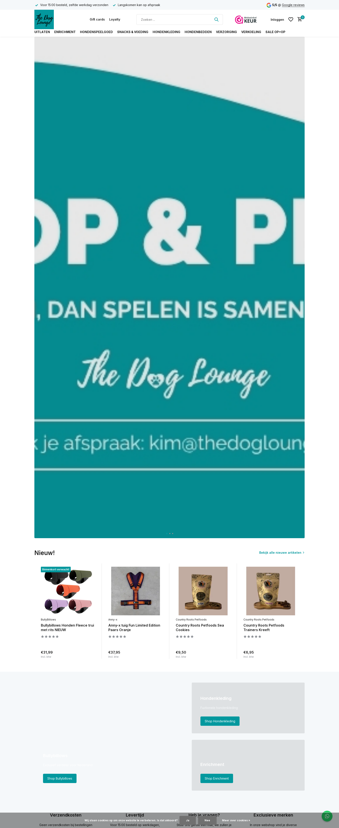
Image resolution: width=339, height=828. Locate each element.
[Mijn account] (277, 19)
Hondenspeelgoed (96, 32)
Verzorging (226, 32)
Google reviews (293, 5)
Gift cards (97, 19)
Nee (207, 820)
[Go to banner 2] (248, 708)
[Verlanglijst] (290, 19)
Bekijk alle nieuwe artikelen (280, 552)
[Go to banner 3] (248, 765)
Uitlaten (42, 32)
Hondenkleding (166, 32)
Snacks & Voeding (132, 32)
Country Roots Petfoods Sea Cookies (200, 627)
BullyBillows (48, 619)
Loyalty (114, 19)
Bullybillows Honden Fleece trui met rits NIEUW (67, 627)
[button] (166, 533)
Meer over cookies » (236, 820)
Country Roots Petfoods (191, 619)
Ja (187, 820)
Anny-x (112, 619)
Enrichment (65, 32)
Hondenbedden (198, 32)
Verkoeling (251, 32)
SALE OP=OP (275, 32)
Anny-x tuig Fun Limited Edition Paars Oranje (134, 627)
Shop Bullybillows (59, 778)
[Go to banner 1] (109, 737)
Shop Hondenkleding (220, 721)
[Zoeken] (179, 19)
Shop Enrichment (217, 778)
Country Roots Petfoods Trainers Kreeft (263, 627)
